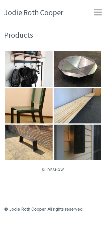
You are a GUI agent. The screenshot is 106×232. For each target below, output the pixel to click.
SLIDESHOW (53, 170)
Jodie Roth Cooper (33, 12)
